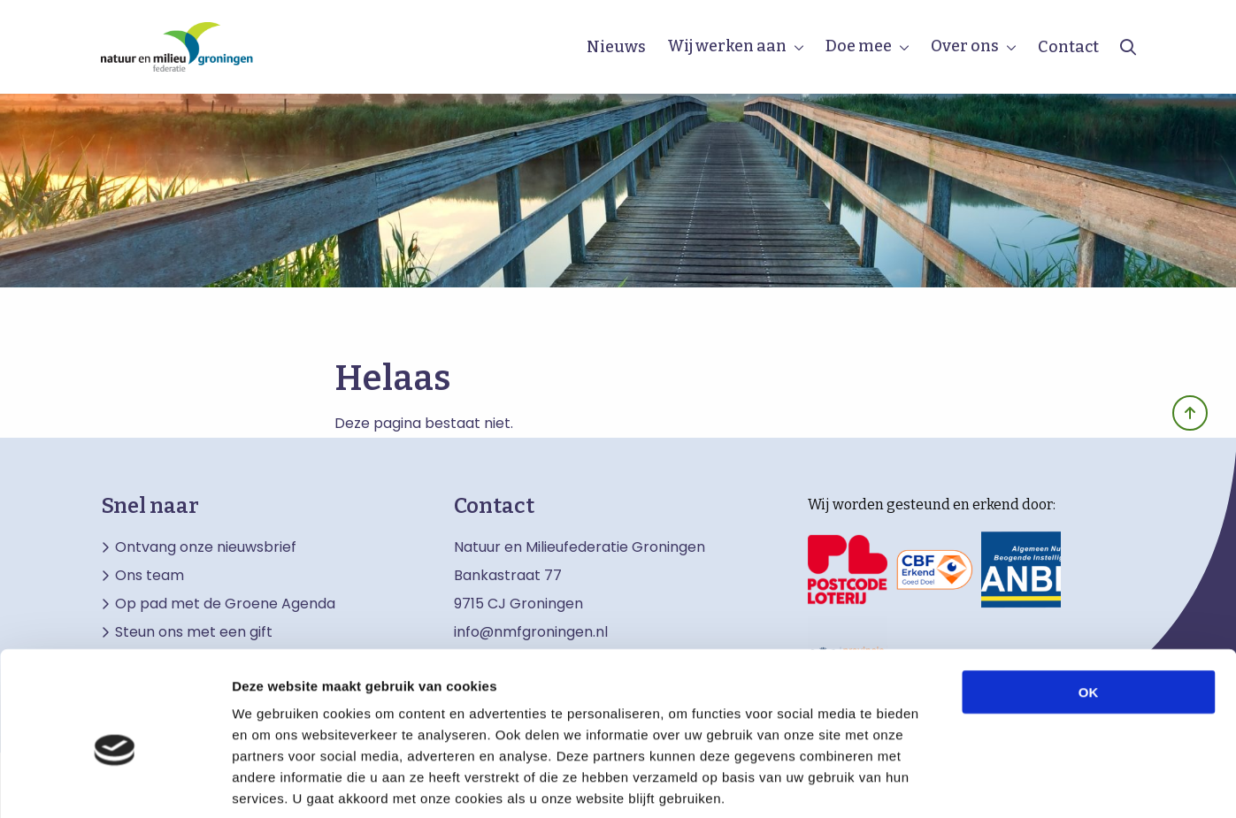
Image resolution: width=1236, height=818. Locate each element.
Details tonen (956, 783)
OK (1089, 605)
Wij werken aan (727, 46)
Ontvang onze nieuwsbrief (205, 547)
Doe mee (858, 46)
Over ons (965, 46)
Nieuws (616, 47)
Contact (1068, 47)
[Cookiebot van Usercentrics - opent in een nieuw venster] (114, 783)
